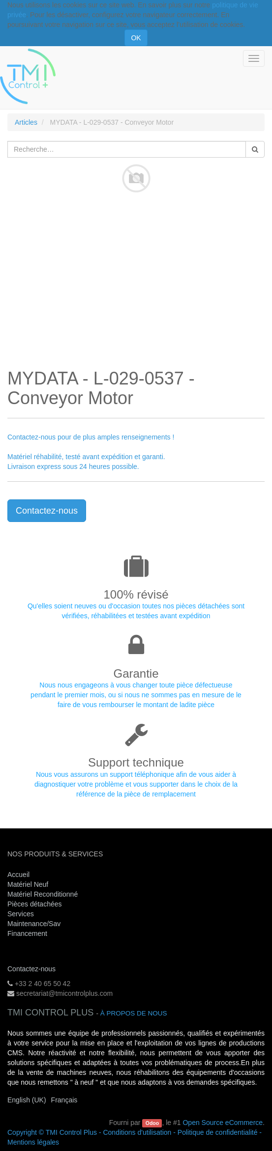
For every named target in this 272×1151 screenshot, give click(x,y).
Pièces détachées (34, 904)
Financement (27, 933)
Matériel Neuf (27, 884)
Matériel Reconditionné (42, 894)
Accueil (18, 874)
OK (136, 38)
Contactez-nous (47, 511)
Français (64, 1100)
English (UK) (26, 1100)
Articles (26, 122)
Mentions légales (33, 1142)
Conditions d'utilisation (137, 1132)
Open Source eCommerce (222, 1122)
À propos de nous (133, 1013)
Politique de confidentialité (218, 1132)
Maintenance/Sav (33, 924)
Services (21, 914)
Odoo (152, 1123)
